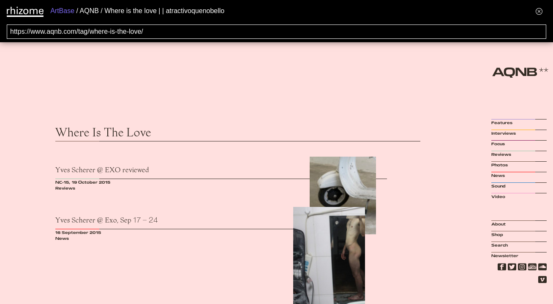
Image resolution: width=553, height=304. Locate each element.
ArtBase (62, 10)
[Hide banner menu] (539, 11)
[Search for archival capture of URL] (276, 31)
